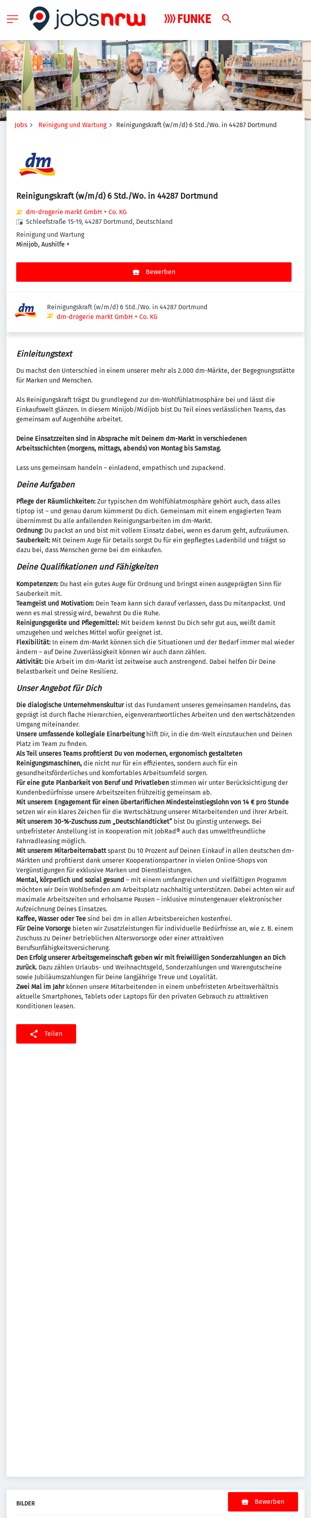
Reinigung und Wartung (72, 125)
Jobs (21, 125)
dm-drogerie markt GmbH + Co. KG (76, 212)
